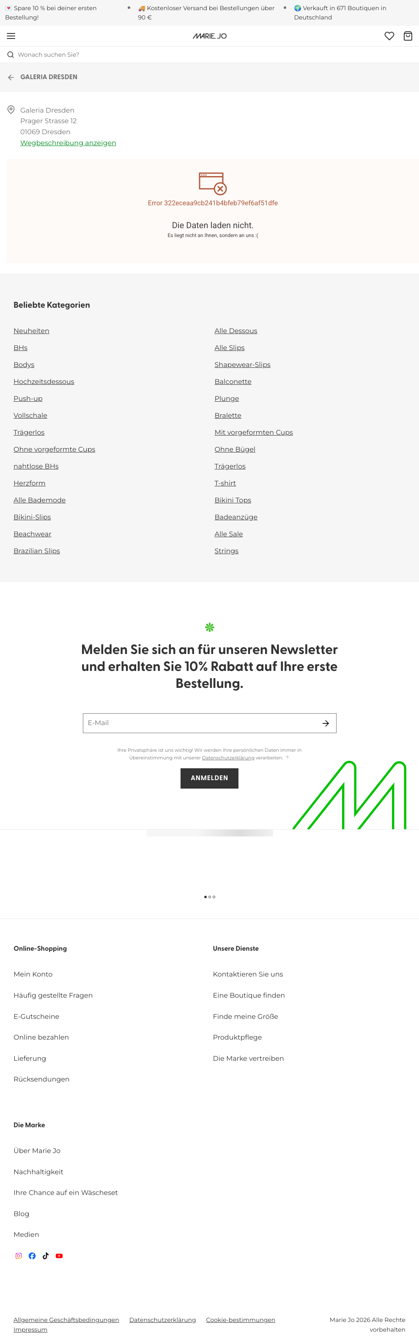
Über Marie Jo (37, 1151)
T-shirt (225, 484)
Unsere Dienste (236, 949)
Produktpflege (237, 1038)
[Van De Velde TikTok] (46, 1258)
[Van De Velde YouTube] (59, 1258)
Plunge (227, 399)
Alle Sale (229, 534)
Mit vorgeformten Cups (254, 433)
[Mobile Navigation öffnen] (11, 36)
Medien (26, 1235)
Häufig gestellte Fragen (53, 996)
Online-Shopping (40, 949)
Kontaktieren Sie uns (248, 975)
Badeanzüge (236, 517)
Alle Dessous (236, 331)
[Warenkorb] (408, 36)
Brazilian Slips (37, 551)
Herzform (30, 484)
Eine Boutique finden (249, 996)
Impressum (30, 1329)
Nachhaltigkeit (38, 1172)
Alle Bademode (40, 501)
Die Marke (29, 1125)
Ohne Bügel (235, 450)
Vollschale (30, 416)
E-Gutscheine (36, 1017)
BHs (20, 348)
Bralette (228, 416)
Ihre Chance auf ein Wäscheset (66, 1193)
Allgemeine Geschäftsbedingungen (66, 1320)
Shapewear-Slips (243, 365)
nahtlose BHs (36, 467)
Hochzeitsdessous (44, 382)
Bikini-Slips (32, 517)
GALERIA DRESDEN (42, 77)
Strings (227, 551)
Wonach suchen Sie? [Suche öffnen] (43, 54)
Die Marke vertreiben (248, 1059)
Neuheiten (31, 331)
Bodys (24, 365)
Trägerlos (29, 433)
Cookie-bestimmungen (241, 1320)
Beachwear (33, 534)
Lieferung (30, 1059)
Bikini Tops (233, 501)
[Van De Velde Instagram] (19, 1258)
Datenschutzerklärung (228, 758)
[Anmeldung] (389, 36)
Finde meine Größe (246, 1017)
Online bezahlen (41, 1038)
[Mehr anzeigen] (287, 757)
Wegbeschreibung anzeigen (68, 143)
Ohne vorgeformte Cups (54, 450)
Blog (21, 1214)
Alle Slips (230, 348)
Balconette (233, 382)
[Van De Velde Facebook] (32, 1258)
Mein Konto (33, 975)
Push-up (28, 399)
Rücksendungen (42, 1080)
